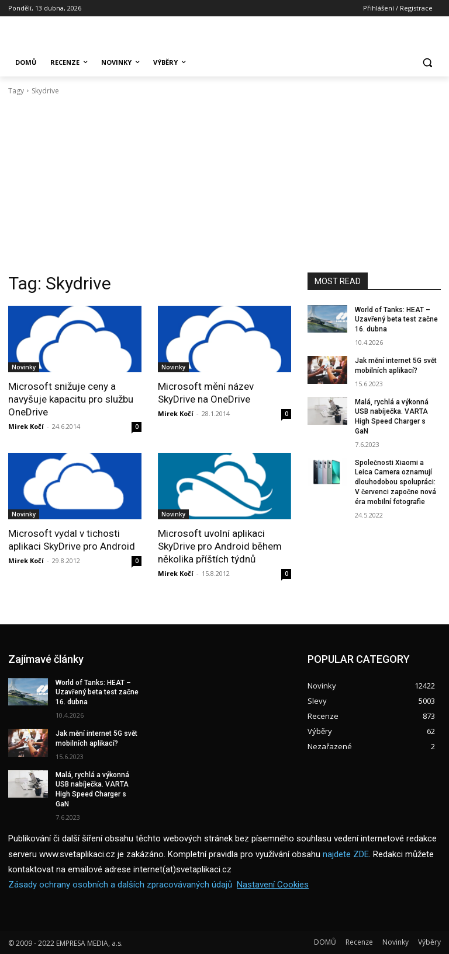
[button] (427, 62)
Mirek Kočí (26, 426)
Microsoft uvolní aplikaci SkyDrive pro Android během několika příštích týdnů (220, 546)
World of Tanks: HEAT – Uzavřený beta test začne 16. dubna (396, 320)
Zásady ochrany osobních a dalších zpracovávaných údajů (120, 884)
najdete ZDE (346, 853)
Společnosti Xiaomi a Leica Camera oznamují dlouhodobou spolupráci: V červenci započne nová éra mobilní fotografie (395, 482)
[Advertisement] (224, 184)
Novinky (24, 367)
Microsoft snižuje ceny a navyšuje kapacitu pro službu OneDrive (70, 399)
